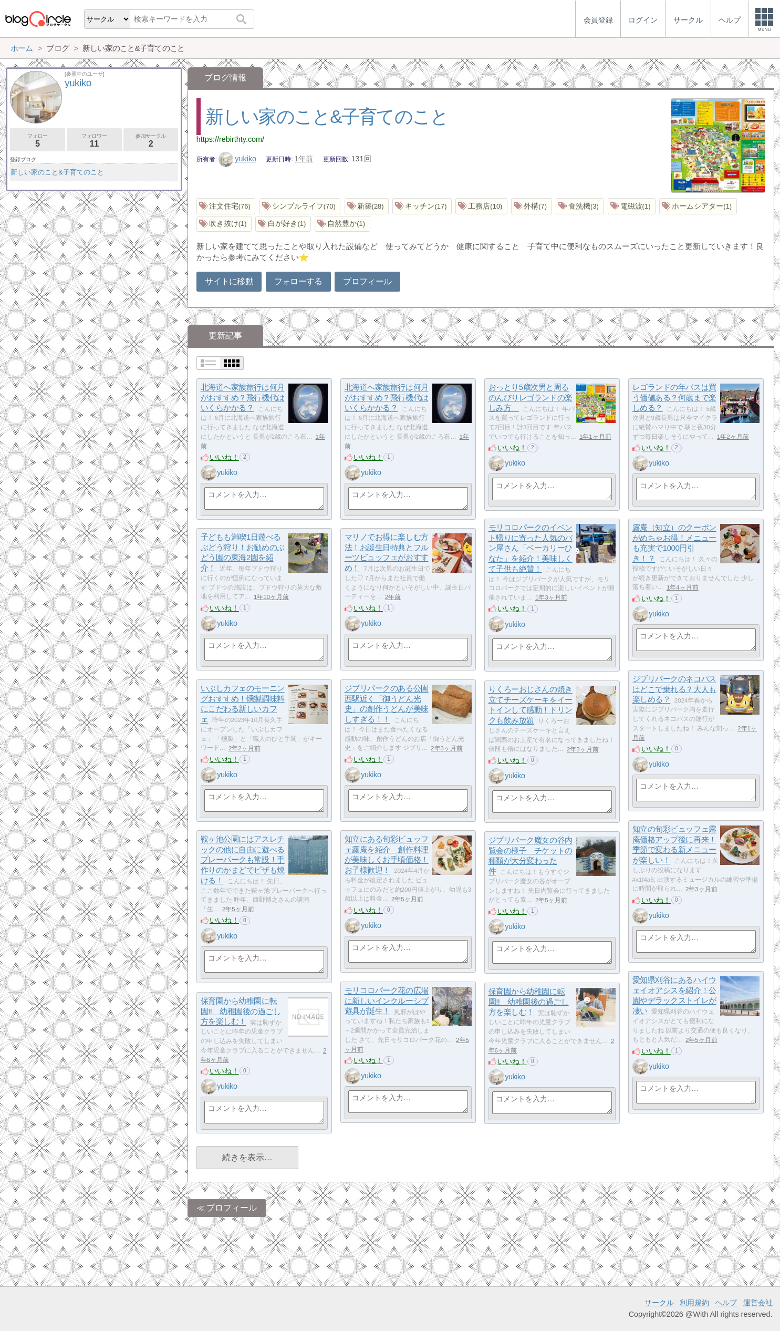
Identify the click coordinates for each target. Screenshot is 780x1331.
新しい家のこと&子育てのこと (327, 116)
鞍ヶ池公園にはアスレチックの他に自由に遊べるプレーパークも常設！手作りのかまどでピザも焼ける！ (243, 860)
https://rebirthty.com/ (230, 139)
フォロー (37, 140)
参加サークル (151, 140)
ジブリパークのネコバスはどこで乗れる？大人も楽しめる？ (674, 689)
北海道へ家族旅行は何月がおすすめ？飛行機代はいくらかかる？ (243, 397)
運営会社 (758, 1302)
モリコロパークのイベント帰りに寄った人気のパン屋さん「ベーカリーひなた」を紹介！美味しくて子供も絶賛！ (530, 548)
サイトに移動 (229, 281)
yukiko (237, 158)
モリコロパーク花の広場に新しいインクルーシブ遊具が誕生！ (387, 1001)
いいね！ (224, 457)
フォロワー (94, 140)
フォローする (298, 281)
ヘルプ (726, 1302)
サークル (659, 1302)
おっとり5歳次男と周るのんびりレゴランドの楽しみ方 (530, 397)
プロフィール (367, 281)
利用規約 (694, 1302)
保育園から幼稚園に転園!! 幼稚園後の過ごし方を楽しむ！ (528, 1002)
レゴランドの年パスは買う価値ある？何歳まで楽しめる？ (674, 397)
